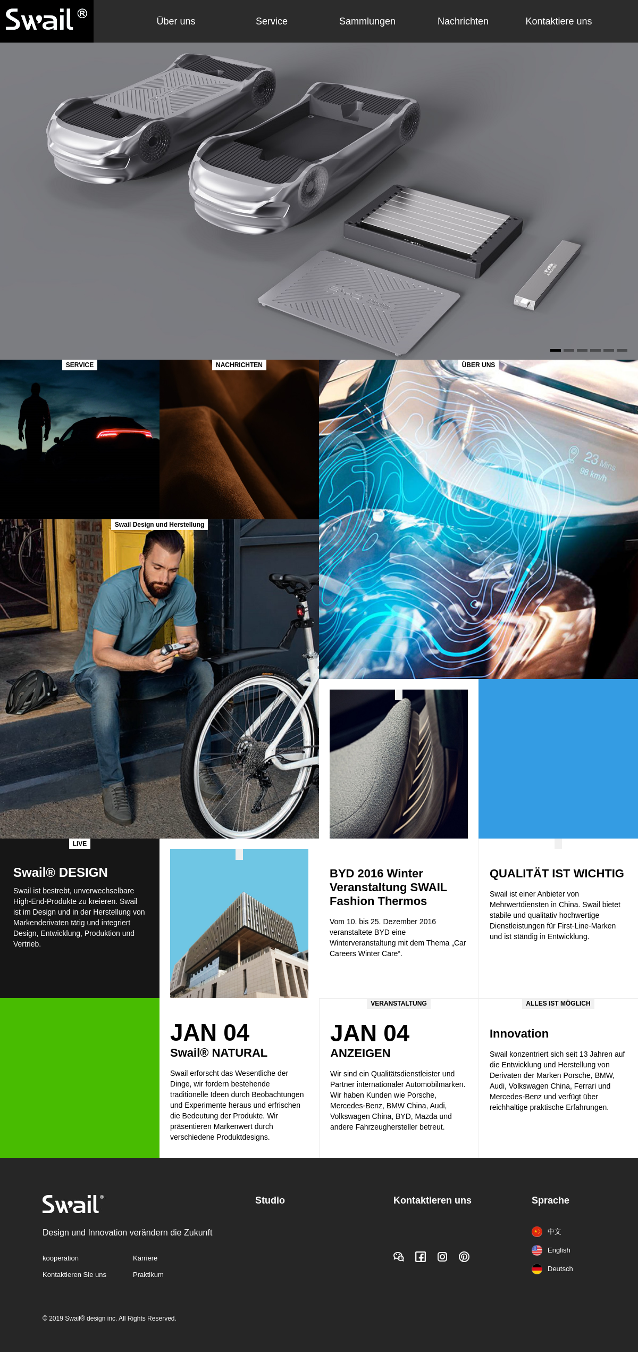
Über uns (175, 21)
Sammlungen (367, 21)
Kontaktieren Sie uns (74, 1275)
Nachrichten (463, 21)
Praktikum (148, 1275)
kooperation (61, 1258)
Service (272, 21)
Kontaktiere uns (558, 21)
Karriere (145, 1258)
